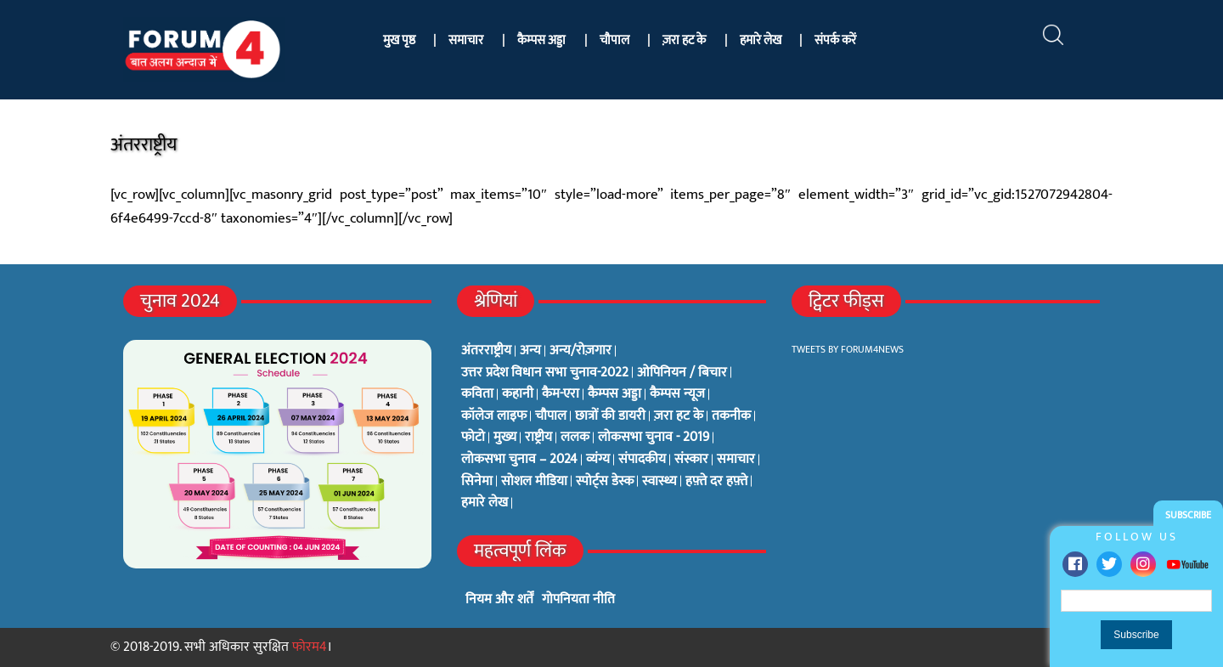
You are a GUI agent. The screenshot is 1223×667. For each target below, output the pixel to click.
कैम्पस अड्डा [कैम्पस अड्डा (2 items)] (614, 394)
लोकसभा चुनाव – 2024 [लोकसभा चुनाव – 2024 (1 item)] (519, 460)
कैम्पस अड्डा (541, 40)
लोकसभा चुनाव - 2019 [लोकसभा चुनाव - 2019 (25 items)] (653, 438)
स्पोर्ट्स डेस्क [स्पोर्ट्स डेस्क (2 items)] (605, 482)
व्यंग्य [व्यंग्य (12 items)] (598, 460)
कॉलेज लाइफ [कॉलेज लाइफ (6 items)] (494, 416)
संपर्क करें (835, 40)
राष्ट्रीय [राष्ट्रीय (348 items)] (538, 438)
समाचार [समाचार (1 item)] (736, 460)
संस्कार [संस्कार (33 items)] (691, 460)
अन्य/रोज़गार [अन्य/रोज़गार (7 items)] (581, 351)
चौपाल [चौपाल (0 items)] (550, 416)
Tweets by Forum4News (848, 349)
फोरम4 (309, 647)
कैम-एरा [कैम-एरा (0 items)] (560, 394)
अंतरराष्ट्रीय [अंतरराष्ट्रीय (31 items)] (486, 351)
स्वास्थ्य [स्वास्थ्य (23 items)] (659, 482)
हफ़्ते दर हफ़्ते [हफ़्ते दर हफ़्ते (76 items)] (716, 482)
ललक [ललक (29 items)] (575, 438)
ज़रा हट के (684, 40)
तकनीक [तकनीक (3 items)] (731, 416)
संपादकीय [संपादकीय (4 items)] (642, 460)
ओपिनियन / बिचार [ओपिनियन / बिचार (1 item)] (682, 373)
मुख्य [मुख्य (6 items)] (504, 438)
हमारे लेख (760, 40)
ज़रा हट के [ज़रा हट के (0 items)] (678, 416)
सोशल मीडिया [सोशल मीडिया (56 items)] (534, 482)
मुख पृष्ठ (399, 40)
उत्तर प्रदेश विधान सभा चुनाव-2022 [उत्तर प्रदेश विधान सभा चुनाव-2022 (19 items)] (544, 373)
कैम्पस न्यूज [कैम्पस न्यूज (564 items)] (677, 394)
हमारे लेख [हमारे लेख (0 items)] (484, 503)
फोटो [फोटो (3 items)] (473, 438)
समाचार (465, 40)
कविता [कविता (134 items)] (477, 394)
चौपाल (614, 40)
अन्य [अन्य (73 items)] (530, 351)
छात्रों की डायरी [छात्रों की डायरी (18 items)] (610, 416)
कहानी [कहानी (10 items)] (517, 394)
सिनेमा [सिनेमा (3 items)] (477, 482)
